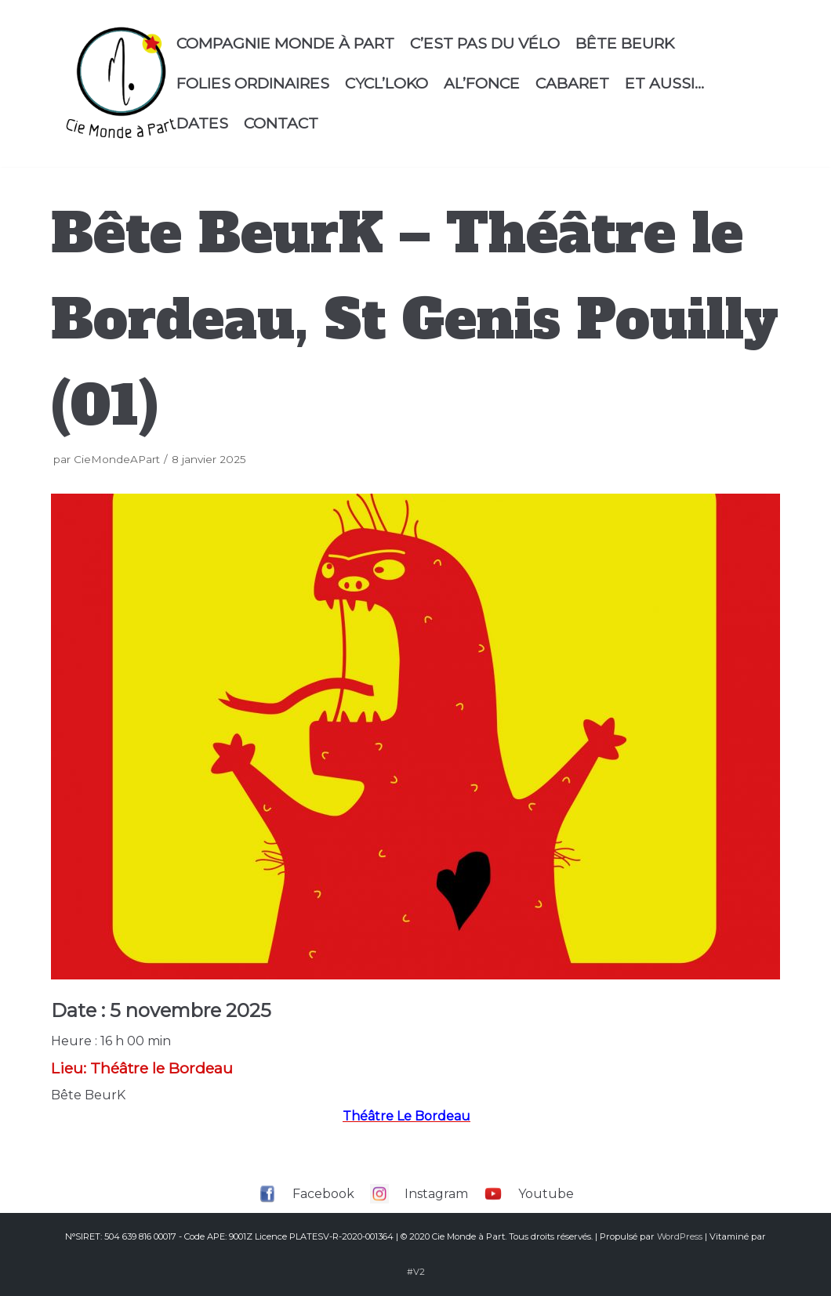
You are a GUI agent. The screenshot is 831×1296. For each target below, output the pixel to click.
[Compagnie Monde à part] (120, 83)
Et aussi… (664, 83)
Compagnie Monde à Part (285, 43)
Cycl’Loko (386, 83)
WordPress (679, 1236)
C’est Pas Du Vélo (485, 43)
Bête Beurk (624, 43)
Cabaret (572, 83)
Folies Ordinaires (252, 83)
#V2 (416, 1271)
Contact (281, 123)
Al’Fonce (482, 83)
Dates (202, 123)
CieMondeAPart (117, 459)
